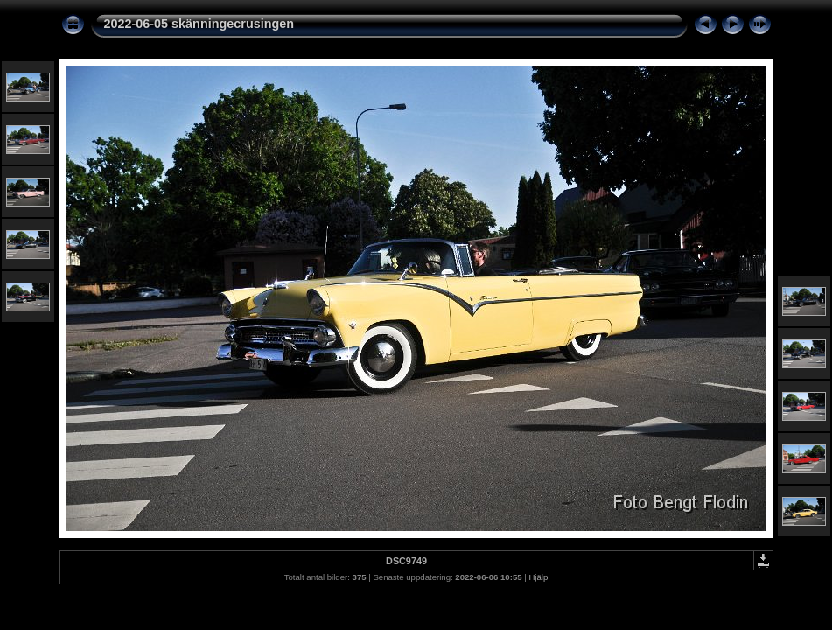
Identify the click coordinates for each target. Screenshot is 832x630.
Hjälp (538, 577)
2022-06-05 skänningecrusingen (199, 24)
